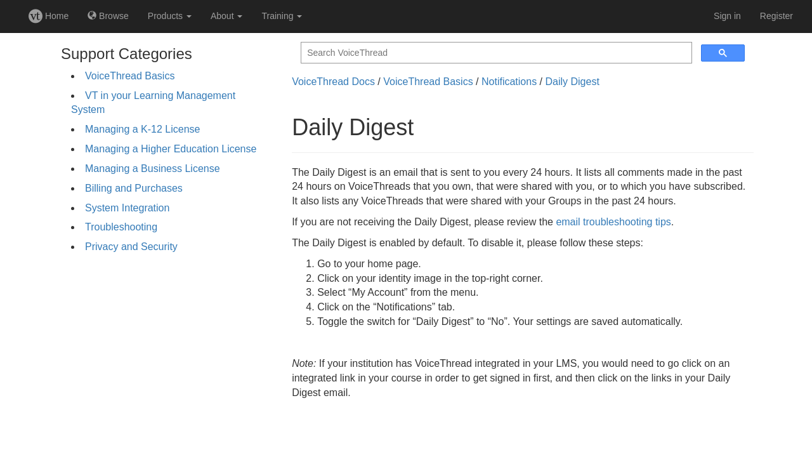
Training (281, 16)
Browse (108, 16)
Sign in (727, 16)
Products (170, 16)
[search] (495, 53)
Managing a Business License (152, 168)
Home (49, 16)
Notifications (509, 81)
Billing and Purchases (134, 188)
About (226, 16)
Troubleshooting (121, 227)
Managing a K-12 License (142, 129)
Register (776, 16)
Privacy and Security (131, 246)
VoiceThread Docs (333, 81)
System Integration (127, 207)
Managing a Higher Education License (170, 148)
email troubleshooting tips (613, 221)
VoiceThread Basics (129, 75)
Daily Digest (572, 81)
